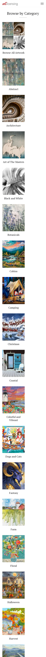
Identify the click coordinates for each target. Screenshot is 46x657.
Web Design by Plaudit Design (23, 648)
